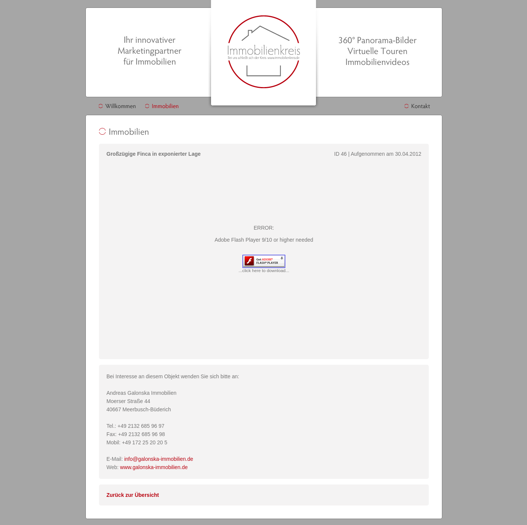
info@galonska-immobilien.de (158, 459)
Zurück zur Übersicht (132, 495)
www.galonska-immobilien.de (154, 467)
